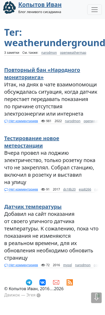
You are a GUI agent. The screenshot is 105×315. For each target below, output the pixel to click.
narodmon (49, 52)
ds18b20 (69, 189)
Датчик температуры (33, 206)
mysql (67, 265)
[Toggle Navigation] (94, 9)
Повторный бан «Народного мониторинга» (42, 73)
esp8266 (85, 189)
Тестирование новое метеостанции (31, 142)
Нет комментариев (21, 121)
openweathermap (73, 52)
